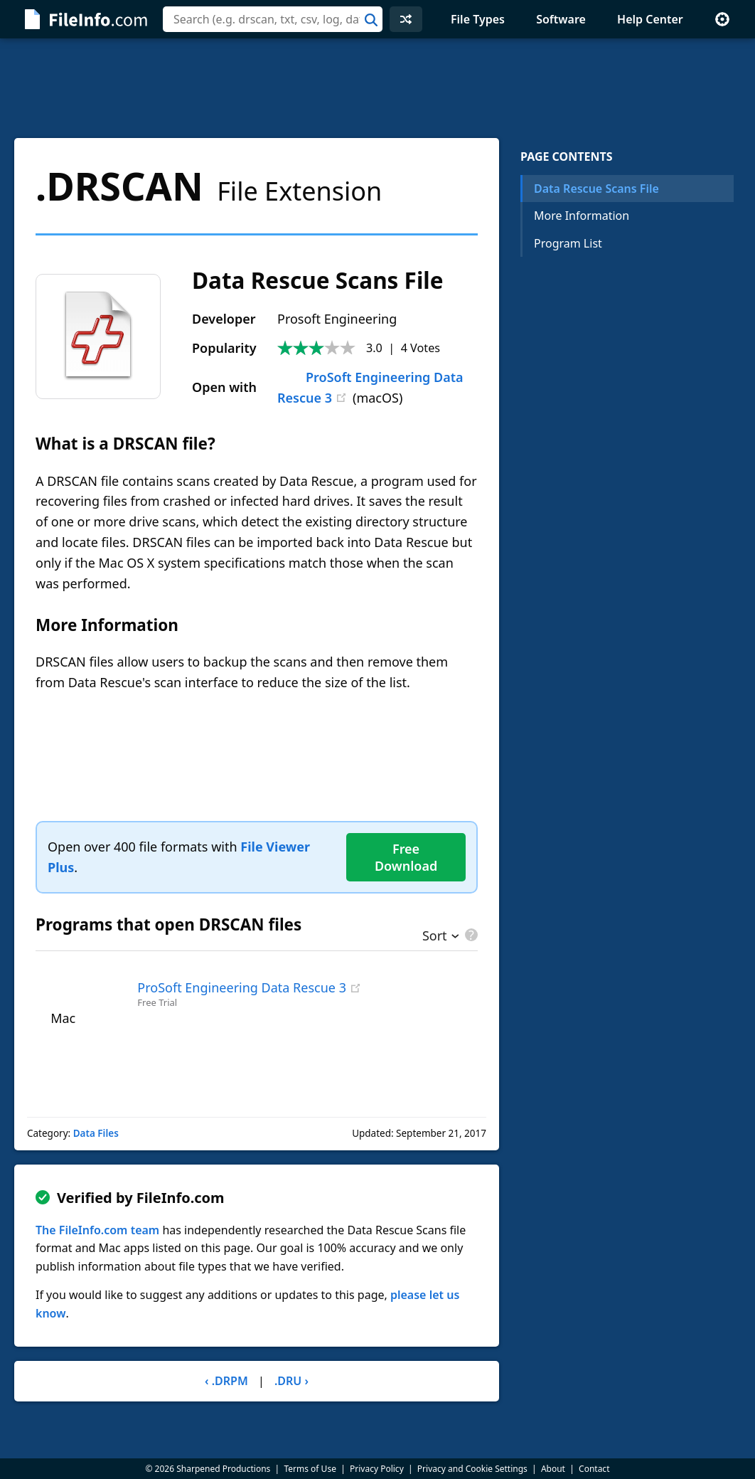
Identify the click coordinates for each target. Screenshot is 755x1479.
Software (561, 19)
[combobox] (272, 19)
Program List (568, 243)
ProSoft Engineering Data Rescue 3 (241, 987)
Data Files (96, 1133)
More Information (581, 215)
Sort (434, 937)
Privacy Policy (377, 1469)
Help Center (650, 19)
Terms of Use (310, 1469)
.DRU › (291, 1381)
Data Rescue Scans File (596, 188)
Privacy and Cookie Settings (472, 1469)
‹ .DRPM (226, 1381)
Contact (594, 1469)
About (553, 1469)
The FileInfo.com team (97, 1230)
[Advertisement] (377, 88)
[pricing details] (470, 934)
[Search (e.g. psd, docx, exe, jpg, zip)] (272, 19)
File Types (478, 19)
